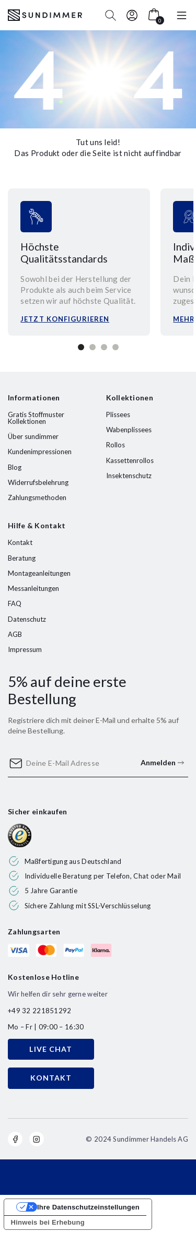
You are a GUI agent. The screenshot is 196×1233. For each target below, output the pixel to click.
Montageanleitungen (39, 573)
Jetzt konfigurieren (64, 319)
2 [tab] (92, 347)
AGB (15, 634)
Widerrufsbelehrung (38, 482)
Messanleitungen (33, 588)
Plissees (118, 414)
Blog (14, 467)
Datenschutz (27, 619)
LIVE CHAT (50, 1049)
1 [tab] (81, 347)
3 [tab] (104, 347)
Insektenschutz (129, 475)
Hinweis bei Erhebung (48, 1222)
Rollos (115, 445)
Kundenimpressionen (40, 451)
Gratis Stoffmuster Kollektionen (36, 417)
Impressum (25, 649)
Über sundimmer (33, 436)
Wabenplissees (129, 429)
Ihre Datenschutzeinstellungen (88, 1207)
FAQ (14, 603)
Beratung (22, 558)
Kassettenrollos (130, 460)
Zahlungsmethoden (37, 497)
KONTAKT (51, 1077)
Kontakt (20, 542)
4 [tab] (115, 347)
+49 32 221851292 (39, 1010)
